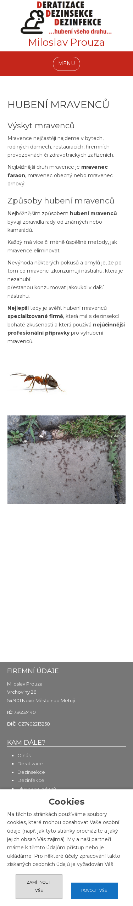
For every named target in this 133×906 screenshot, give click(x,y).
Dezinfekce (30, 780)
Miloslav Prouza (66, 43)
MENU (66, 63)
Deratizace (30, 763)
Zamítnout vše (39, 886)
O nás (24, 755)
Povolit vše (94, 890)
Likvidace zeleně (36, 789)
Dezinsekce (31, 772)
